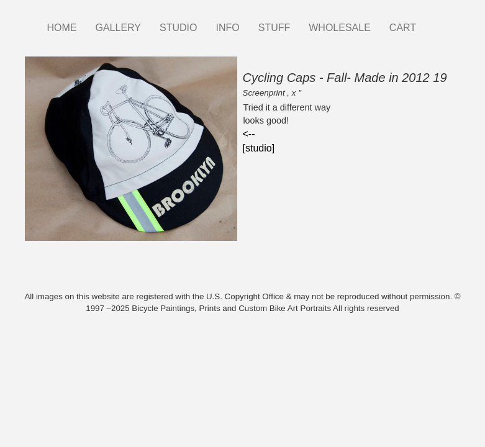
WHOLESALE (340, 27)
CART (402, 27)
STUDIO (178, 27)
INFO (227, 27)
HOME (62, 27)
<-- (249, 134)
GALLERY (119, 27)
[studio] (259, 148)
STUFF (274, 27)
